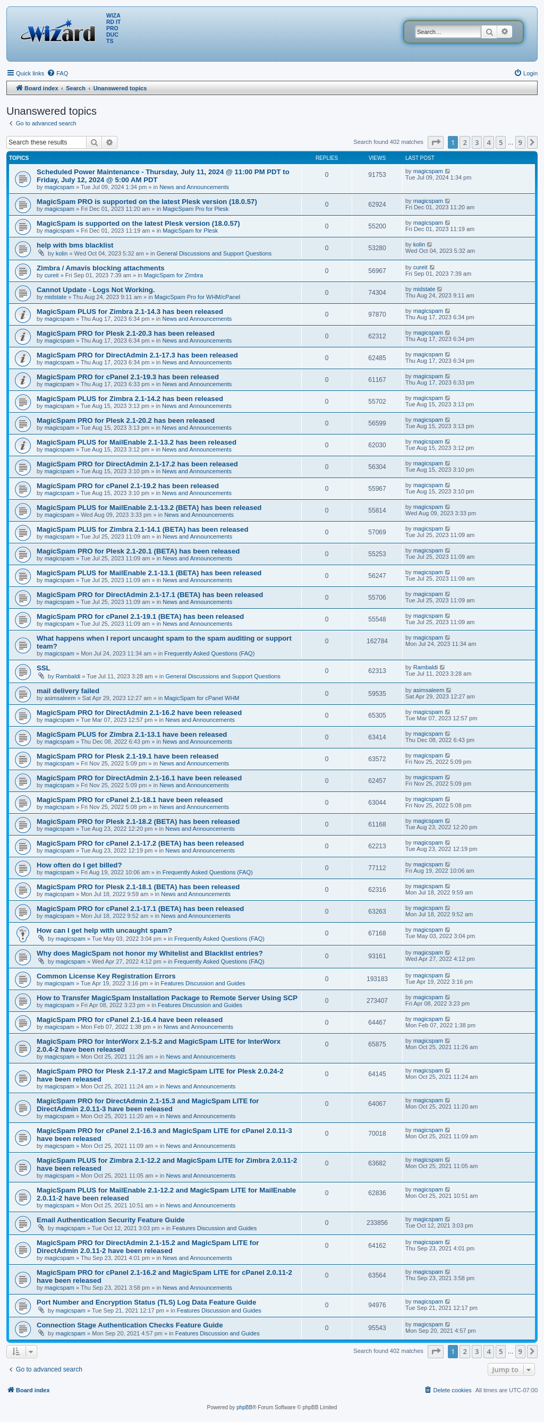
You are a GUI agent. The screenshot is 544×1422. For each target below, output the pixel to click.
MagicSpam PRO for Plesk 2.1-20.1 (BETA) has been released (138, 551)
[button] (436, 142)
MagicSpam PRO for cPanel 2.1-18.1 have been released (130, 800)
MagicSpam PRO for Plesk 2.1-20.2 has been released (126, 420)
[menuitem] (57, 73)
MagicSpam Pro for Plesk (195, 209)
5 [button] (501, 142)
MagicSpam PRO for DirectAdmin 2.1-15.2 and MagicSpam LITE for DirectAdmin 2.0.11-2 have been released (148, 1247)
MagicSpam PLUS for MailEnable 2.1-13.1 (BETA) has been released (149, 573)
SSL (43, 668)
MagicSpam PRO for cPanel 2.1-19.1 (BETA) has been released (140, 616)
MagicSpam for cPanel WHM (201, 698)
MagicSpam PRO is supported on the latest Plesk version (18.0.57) (147, 202)
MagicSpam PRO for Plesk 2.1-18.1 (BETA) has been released (138, 887)
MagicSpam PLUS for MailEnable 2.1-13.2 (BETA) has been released (149, 508)
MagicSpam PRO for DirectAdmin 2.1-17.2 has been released (137, 464)
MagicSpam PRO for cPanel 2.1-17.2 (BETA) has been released (140, 843)
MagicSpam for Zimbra (173, 275)
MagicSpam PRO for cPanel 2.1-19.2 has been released (128, 486)
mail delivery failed (68, 691)
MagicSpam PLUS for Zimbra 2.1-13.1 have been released (132, 734)
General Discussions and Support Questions (214, 253)
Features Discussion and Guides (203, 983)
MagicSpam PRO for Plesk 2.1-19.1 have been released (127, 756)
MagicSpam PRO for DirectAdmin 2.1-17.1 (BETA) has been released (150, 595)
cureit (52, 275)
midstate (56, 297)
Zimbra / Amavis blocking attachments (101, 268)
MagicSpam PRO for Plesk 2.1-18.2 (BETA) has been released (138, 821)
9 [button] (520, 142)
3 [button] (477, 142)
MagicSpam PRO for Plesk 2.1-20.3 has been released (126, 333)
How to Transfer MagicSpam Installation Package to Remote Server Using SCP (167, 998)
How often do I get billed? (79, 865)
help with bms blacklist (75, 245)
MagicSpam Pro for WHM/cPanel (197, 297)
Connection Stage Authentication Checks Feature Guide (130, 1325)
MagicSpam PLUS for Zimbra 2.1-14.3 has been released (130, 312)
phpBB (244, 1407)
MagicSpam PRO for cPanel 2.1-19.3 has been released (128, 377)
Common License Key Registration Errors (106, 976)
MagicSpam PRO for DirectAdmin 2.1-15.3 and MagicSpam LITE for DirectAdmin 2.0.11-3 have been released (148, 1105)
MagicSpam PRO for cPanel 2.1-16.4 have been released (130, 1020)
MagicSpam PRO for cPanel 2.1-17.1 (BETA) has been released (140, 909)
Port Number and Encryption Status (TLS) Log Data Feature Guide (146, 1302)
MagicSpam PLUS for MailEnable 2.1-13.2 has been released (136, 442)
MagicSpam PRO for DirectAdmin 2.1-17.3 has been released (137, 355)
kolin (62, 253)
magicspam (59, 187)
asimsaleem (60, 698)
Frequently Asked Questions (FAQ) (209, 653)
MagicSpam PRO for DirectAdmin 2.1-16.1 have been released (139, 778)
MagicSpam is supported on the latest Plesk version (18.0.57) (138, 223)
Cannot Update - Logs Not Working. (96, 290)
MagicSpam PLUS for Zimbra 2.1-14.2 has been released (130, 399)
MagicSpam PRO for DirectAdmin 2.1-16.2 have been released (139, 713)
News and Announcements (194, 187)
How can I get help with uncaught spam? (104, 930)
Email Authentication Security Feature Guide (111, 1220)
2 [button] (464, 142)
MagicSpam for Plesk (190, 230)
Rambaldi (68, 676)
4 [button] (488, 142)
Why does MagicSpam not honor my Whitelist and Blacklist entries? (150, 953)
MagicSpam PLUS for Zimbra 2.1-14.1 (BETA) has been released (142, 529)
